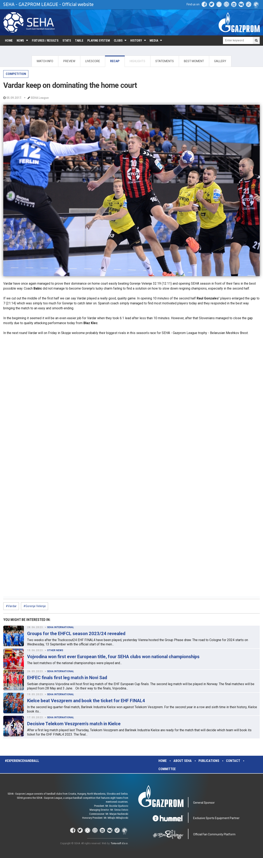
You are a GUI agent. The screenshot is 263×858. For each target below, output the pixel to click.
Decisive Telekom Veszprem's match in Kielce (74, 723)
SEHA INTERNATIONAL (60, 627)
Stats (66, 40)
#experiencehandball (22, 761)
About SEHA (182, 761)
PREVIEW (69, 61)
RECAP (115, 61)
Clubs (118, 40)
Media (154, 40)
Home (9, 40)
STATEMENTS (164, 61)
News (20, 40)
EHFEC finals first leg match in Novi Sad (67, 677)
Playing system (98, 40)
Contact (233, 761)
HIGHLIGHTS (137, 61)
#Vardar (11, 606)
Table (79, 40)
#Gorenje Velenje (34, 606)
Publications (208, 761)
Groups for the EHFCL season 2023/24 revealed (76, 633)
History (136, 40)
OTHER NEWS (55, 650)
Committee (167, 769)
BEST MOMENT (194, 61)
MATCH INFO (45, 61)
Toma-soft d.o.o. (119, 843)
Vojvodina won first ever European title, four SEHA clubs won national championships (113, 656)
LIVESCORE (92, 61)
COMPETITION (16, 74)
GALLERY (220, 61)
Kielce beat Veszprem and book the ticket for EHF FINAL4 (86, 700)
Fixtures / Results (45, 40)
